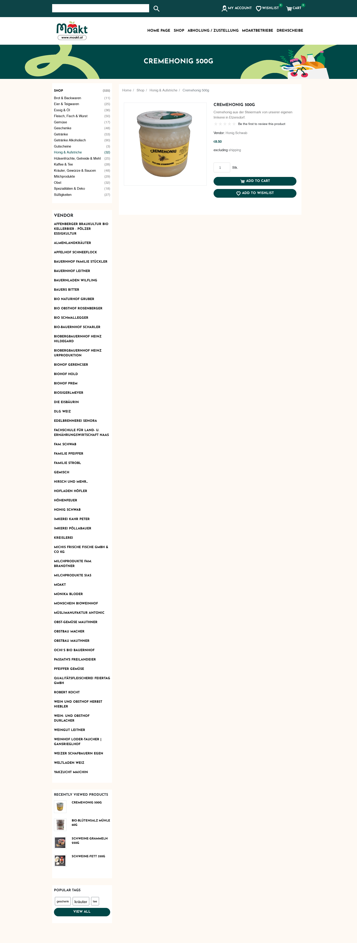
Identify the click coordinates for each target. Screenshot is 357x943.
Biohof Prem (65, 383)
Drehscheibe (290, 31)
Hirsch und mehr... (71, 482)
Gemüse (82, 121)
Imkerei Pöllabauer (72, 528)
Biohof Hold (66, 374)
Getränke (82, 134)
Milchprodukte (82, 176)
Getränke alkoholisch (82, 139)
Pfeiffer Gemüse (69, 669)
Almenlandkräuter (72, 243)
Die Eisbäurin (66, 402)
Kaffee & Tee (82, 164)
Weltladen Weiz (69, 763)
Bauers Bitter (66, 290)
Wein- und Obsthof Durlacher (71, 718)
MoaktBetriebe (257, 31)
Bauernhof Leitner (72, 271)
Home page (158, 31)
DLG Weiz (62, 411)
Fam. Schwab (65, 444)
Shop (82, 90)
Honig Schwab (67, 510)
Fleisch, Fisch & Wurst (82, 115)
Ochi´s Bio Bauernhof (74, 650)
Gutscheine (82, 146)
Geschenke (82, 127)
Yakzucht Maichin (71, 772)
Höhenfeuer (65, 500)
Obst (82, 182)
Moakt (60, 585)
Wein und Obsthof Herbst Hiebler (78, 704)
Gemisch (61, 472)
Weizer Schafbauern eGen (78, 753)
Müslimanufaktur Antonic (79, 613)
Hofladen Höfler (70, 491)
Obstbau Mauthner (71, 641)
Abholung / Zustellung (213, 31)
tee (95, 901)
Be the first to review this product (261, 123)
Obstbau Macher (69, 631)
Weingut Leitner (69, 730)
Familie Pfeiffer (68, 454)
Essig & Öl (82, 109)
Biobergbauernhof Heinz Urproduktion (78, 353)
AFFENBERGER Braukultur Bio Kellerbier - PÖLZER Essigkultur (81, 229)
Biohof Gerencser (71, 365)
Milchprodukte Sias (72, 575)
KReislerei (63, 538)
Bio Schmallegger (71, 318)
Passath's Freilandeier (75, 659)
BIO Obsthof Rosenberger (78, 308)
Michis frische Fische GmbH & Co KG (81, 550)
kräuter (80, 901)
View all (82, 912)
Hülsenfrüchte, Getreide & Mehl (82, 158)
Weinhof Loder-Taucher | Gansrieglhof (77, 742)
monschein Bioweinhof (76, 603)
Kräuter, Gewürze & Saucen (82, 170)
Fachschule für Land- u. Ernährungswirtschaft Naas (81, 433)
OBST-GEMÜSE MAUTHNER (75, 622)
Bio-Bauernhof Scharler (77, 327)
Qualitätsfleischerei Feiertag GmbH (82, 681)
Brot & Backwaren (82, 97)
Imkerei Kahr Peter (72, 519)
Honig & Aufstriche (82, 152)
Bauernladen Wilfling (75, 280)
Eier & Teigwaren (82, 103)
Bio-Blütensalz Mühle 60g (91, 823)
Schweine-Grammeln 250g (90, 841)
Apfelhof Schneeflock (75, 252)
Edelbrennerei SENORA (75, 421)
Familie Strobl (67, 463)
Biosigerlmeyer (68, 393)
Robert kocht (67, 692)
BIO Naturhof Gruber (74, 299)
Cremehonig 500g (87, 802)
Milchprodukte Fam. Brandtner (73, 564)
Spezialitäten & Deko (82, 188)
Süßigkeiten (82, 194)
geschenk (63, 901)
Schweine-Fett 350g (88, 856)
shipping (235, 149)
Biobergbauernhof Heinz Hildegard (78, 339)
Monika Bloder (68, 594)
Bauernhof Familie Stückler (80, 262)
